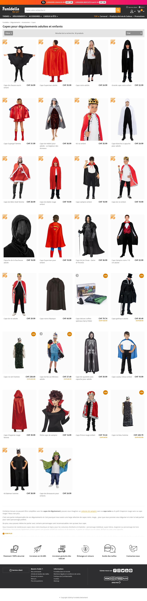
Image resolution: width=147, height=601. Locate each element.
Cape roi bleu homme (120, 435)
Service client (15, 570)
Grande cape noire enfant (121, 85)
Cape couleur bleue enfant (122, 377)
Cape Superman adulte (48, 85)
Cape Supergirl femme (12, 143)
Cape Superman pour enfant (48, 261)
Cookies (56, 579)
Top (95, 16)
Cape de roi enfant (119, 202)
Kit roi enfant (81, 143)
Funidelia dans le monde (62, 572)
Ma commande (36, 572)
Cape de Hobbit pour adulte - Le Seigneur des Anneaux (49, 145)
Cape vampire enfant (84, 202)
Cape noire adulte (82, 85)
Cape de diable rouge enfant (48, 203)
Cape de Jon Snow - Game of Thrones (85, 261)
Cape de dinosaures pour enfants (49, 494)
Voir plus (8, 534)
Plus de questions (37, 581)
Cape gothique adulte (120, 318)
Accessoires (34, 16)
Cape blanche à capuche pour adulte (121, 144)
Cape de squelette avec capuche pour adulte (84, 378)
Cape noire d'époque (48, 318)
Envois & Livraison (37, 576)
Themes (6, 16)
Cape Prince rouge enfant (85, 435)
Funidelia (6, 22)
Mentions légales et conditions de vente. (67, 574)
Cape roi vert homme (12, 377)
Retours (33, 579)
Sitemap (56, 581)
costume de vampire (89, 511)
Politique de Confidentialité (63, 576)
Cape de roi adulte (11, 318)
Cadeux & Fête (49, 16)
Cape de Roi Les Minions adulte (49, 378)
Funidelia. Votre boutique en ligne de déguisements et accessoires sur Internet (11, 10)
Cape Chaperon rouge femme (12, 436)
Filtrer (7, 33)
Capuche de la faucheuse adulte (13, 261)
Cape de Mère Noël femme (14, 202)
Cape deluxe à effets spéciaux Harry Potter (84, 319)
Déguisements (19, 16)
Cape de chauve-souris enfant (12, 86)
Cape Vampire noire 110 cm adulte (121, 261)
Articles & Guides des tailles (40, 574)
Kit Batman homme (11, 493)
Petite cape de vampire (48, 435)
